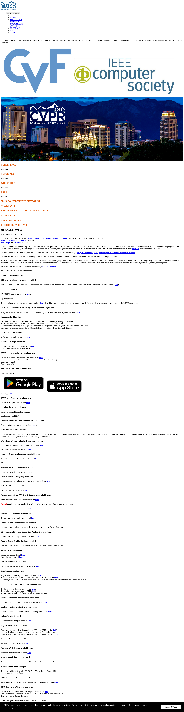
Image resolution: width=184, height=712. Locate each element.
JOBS (12, 32)
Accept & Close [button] (171, 707)
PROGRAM (15, 28)
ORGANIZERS (16, 20)
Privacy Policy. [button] (10, 708)
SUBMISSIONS (16, 24)
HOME (13, 18)
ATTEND (14, 26)
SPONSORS (15, 22)
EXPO (12, 30)
